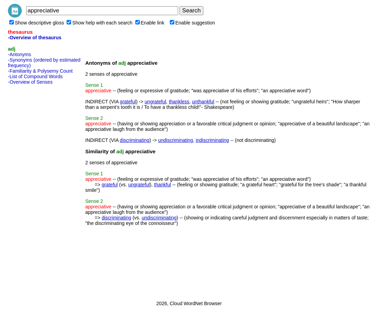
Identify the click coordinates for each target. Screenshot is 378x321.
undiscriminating (175, 140)
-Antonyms (19, 54)
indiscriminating (212, 140)
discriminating (134, 140)
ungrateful (155, 101)
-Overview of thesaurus (34, 37)
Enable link (150, 22)
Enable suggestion (192, 22)
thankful (162, 184)
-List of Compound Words (35, 76)
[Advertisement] (35, 190)
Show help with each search (99, 22)
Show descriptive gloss (36, 22)
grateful (128, 101)
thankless (179, 101)
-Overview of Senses (30, 82)
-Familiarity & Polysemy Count (40, 71)
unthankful (203, 101)
